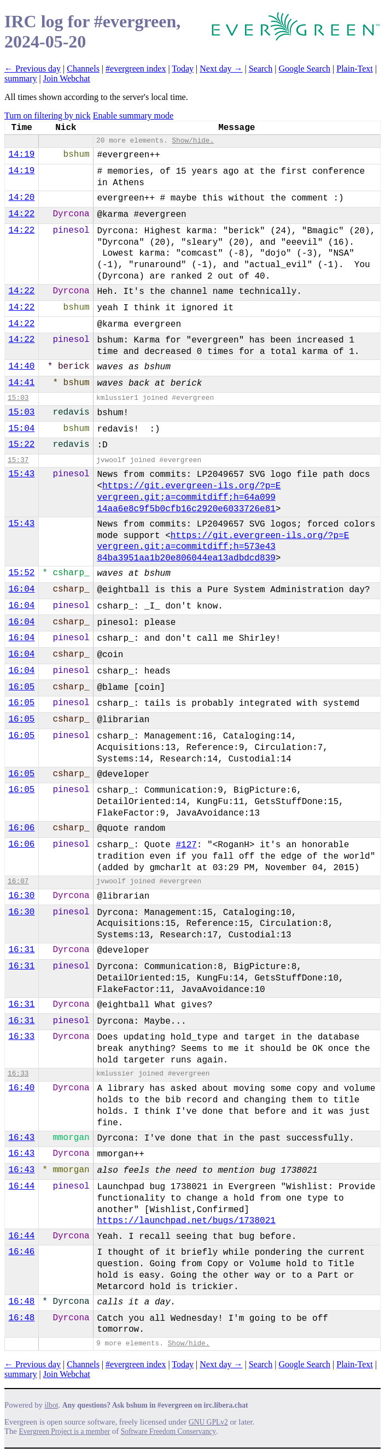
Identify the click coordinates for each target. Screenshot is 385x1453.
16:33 (21, 1037)
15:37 (18, 460)
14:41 (21, 383)
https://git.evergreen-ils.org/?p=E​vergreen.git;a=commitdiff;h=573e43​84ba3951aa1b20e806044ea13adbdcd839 (223, 547)
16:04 (21, 589)
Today (183, 68)
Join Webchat (66, 78)
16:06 (21, 828)
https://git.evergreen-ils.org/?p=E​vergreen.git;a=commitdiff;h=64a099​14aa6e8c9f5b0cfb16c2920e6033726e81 (189, 497)
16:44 (21, 1186)
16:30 (21, 896)
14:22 (21, 214)
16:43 (21, 1138)
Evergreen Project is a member (64, 1431)
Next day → (221, 68)
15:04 (21, 429)
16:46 (21, 1252)
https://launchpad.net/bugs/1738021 (186, 1221)
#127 (186, 845)
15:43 (21, 474)
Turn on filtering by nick (47, 115)
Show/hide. (193, 141)
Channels (83, 68)
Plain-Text (354, 68)
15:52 (21, 573)
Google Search (304, 68)
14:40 (21, 366)
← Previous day (32, 68)
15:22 (21, 445)
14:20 (21, 198)
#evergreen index (136, 68)
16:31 (21, 950)
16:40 (21, 1088)
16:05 (21, 687)
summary (20, 78)
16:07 (18, 881)
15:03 (18, 398)
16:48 (21, 1302)
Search (261, 68)
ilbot (52, 1405)
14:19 (21, 155)
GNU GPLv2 (208, 1422)
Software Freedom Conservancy (168, 1431)
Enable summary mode (133, 115)
